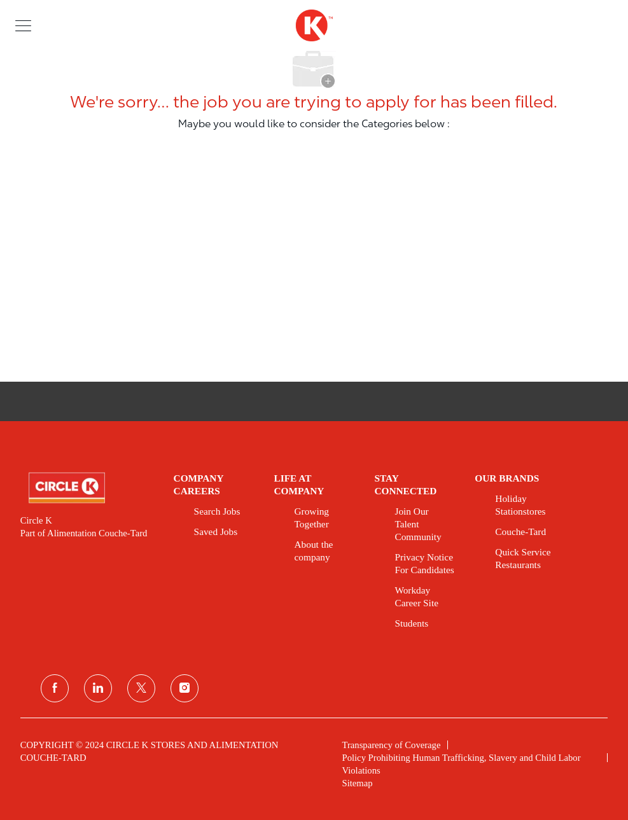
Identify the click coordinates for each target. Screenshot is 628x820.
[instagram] (185, 688)
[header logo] (313, 25)
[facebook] (55, 688)
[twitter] (141, 688)
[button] (23, 25)
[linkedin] (98, 688)
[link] (88, 488)
